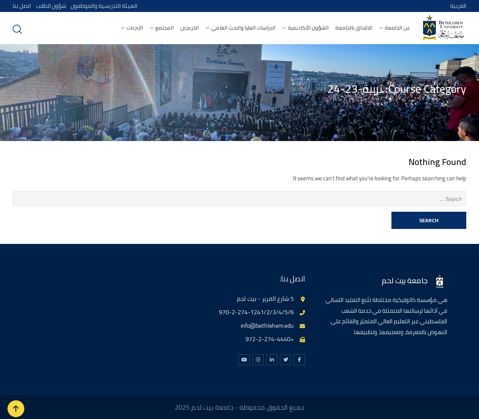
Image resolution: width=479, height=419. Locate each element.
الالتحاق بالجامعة (353, 28)
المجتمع (164, 28)
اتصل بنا (22, 5)
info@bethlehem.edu (267, 325)
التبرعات (134, 28)
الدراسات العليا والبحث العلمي (243, 28)
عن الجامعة (397, 28)
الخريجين (189, 28)
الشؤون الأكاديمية (308, 28)
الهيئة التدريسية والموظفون (104, 5)
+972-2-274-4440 (269, 339)
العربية (458, 5)
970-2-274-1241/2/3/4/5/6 (256, 312)
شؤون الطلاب (51, 5)
